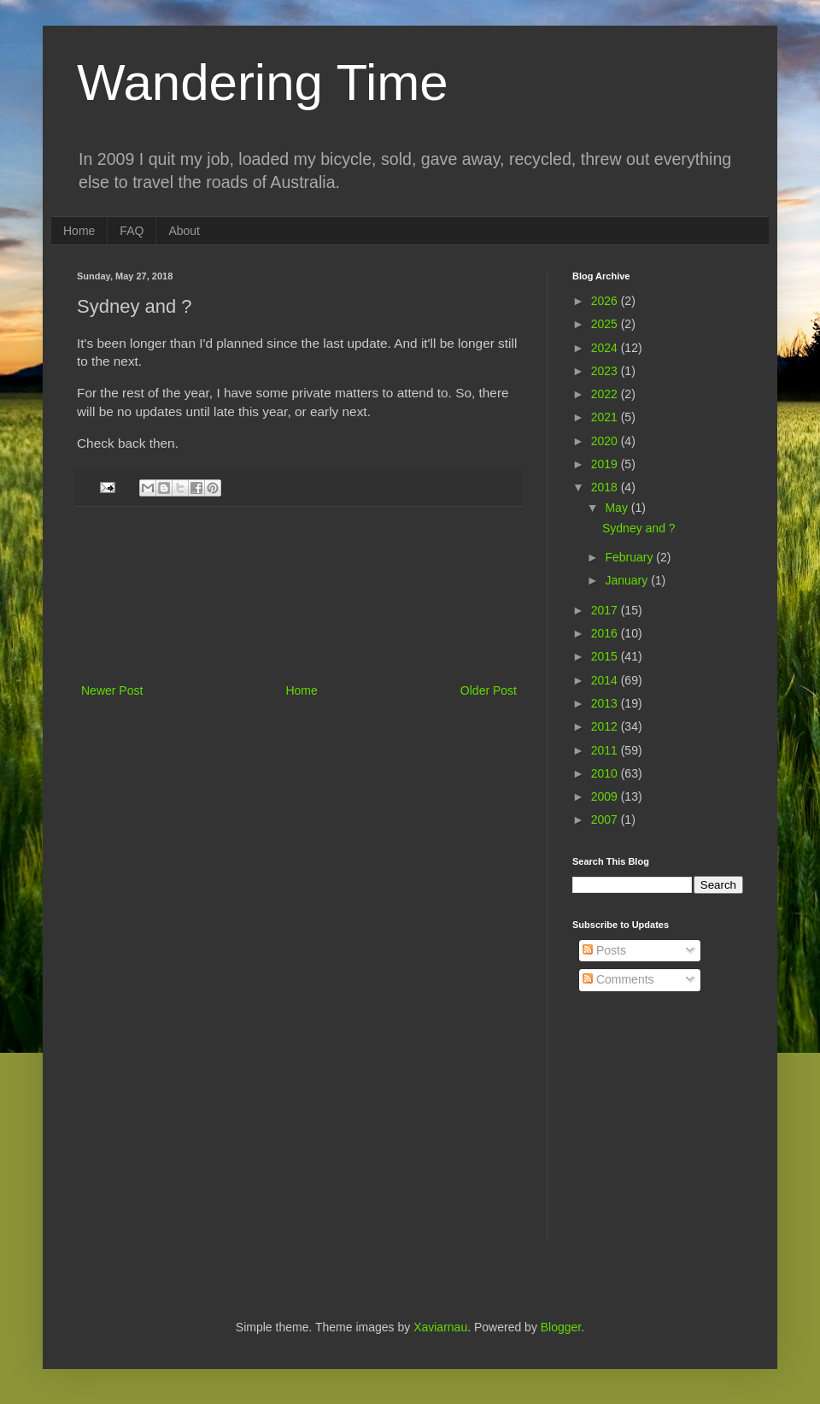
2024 (606, 348)
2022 (606, 394)
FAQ (132, 231)
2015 (606, 656)
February (630, 557)
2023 (606, 371)
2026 (606, 301)
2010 (606, 773)
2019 (606, 464)
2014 (606, 680)
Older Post (488, 690)
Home (79, 231)
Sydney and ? (639, 528)
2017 (606, 610)
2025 (606, 324)
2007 (606, 819)
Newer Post (112, 690)
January (628, 580)
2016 (606, 633)
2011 (606, 750)
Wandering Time (262, 82)
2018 (606, 487)
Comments (618, 979)
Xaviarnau (440, 1327)
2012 (606, 726)
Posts (604, 950)
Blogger (561, 1327)
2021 (606, 417)
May (617, 507)
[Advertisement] (299, 595)
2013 (606, 703)
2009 (606, 796)
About (184, 231)
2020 (606, 441)
